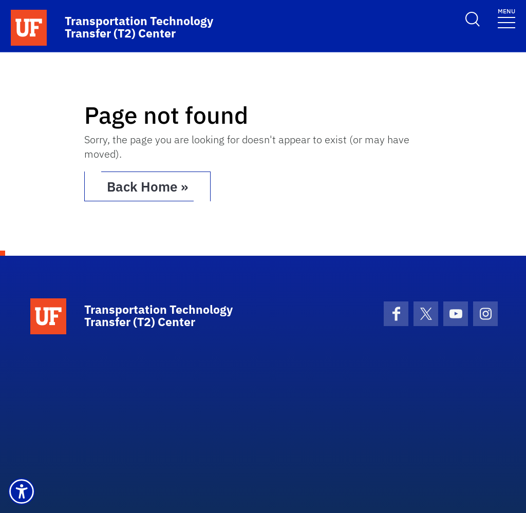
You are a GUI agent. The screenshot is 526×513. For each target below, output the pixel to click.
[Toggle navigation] (506, 17)
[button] (21, 491)
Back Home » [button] (147, 186)
